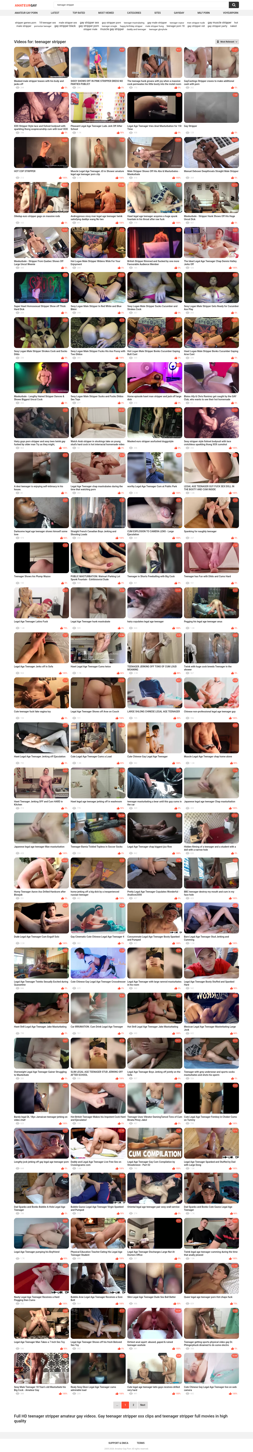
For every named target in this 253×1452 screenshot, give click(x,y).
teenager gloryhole (158, 29)
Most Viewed (106, 13)
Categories (134, 13)
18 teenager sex (47, 22)
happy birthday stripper (131, 26)
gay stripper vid (196, 26)
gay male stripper (157, 22)
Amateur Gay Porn (26, 13)
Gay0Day (179, 13)
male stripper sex (68, 22)
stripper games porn (25, 22)
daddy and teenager (136, 29)
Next (142, 1405)
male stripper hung (154, 26)
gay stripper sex (89, 22)
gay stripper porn (89, 26)
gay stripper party (217, 26)
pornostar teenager (42, 26)
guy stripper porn (111, 22)
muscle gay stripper (112, 29)
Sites (157, 13)
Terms (141, 1443)
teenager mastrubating (134, 23)
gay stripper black (65, 26)
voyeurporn (230, 13)
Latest (55, 13)
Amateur (26, 5)
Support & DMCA (118, 1443)
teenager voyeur (177, 23)
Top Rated (79, 13)
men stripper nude (196, 22)
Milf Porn (204, 13)
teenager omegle (109, 26)
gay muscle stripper (220, 22)
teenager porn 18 (176, 26)
